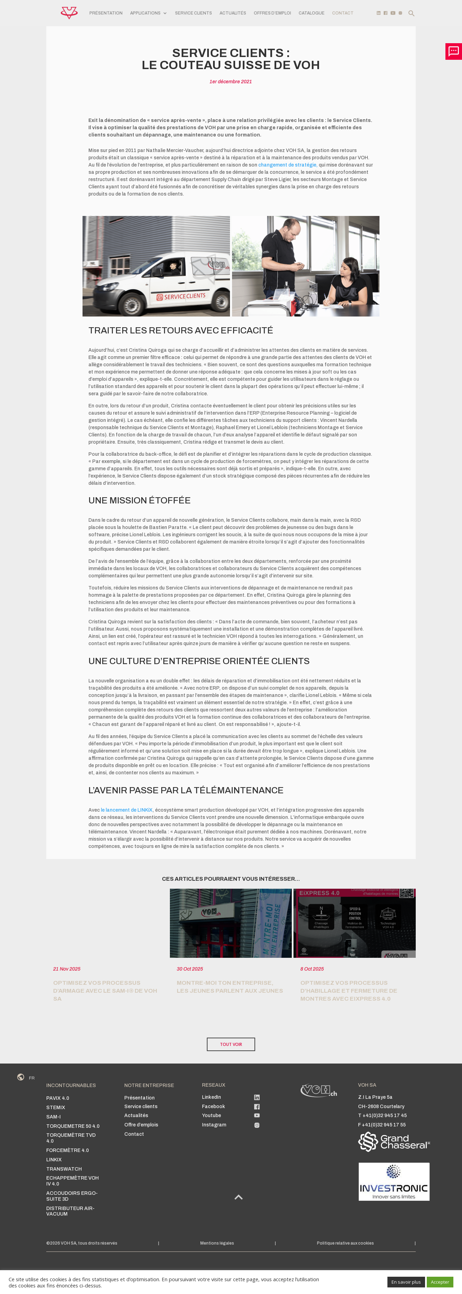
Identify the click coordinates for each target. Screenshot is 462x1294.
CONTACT (343, 13)
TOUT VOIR (231, 1044)
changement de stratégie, (288, 165)
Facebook (213, 1106)
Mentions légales (217, 1243)
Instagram (214, 1124)
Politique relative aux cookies (345, 1243)
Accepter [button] (440, 1282)
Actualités (233, 13)
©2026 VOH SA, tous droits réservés (81, 1243)
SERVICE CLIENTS (193, 13)
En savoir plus (406, 1282)
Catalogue (312, 13)
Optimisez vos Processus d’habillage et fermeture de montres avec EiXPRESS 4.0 (348, 991)
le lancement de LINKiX (127, 810)
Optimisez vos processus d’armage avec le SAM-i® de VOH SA (105, 991)
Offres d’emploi (272, 13)
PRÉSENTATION (106, 13)
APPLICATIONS (145, 13)
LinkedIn (211, 1097)
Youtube (211, 1115)
